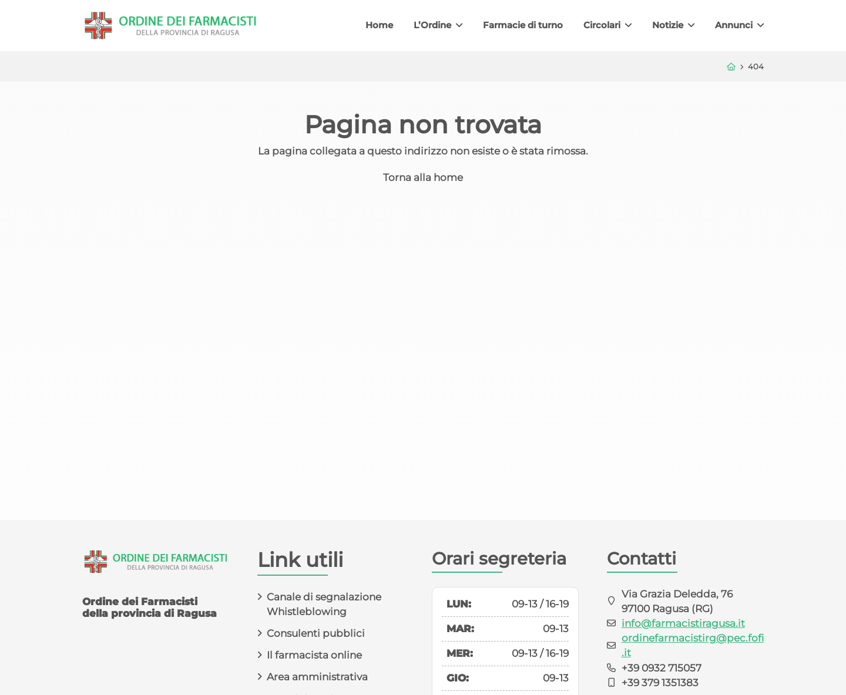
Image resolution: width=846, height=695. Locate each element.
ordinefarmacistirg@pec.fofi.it (693, 645)
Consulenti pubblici (316, 633)
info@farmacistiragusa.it (683, 623)
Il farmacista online (314, 655)
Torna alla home (423, 177)
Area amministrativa (317, 677)
